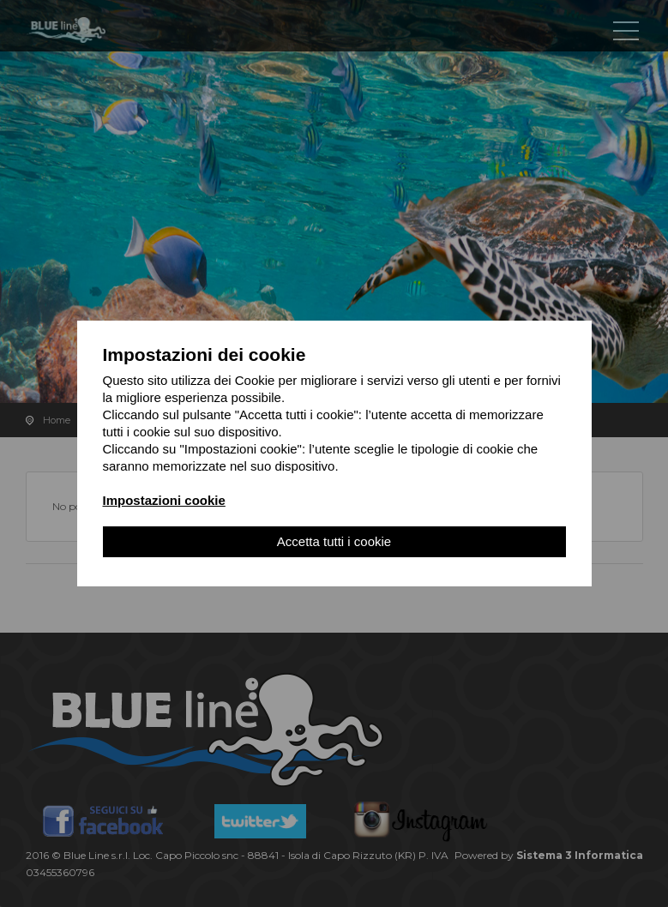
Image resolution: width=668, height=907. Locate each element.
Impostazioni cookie (164, 502)
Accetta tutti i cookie (334, 543)
